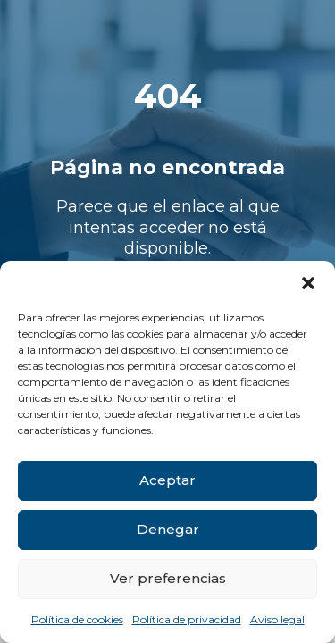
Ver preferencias (168, 578)
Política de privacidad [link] (186, 619)
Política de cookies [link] (77, 619)
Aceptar (167, 480)
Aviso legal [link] (277, 619)
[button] (308, 283)
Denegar (168, 529)
